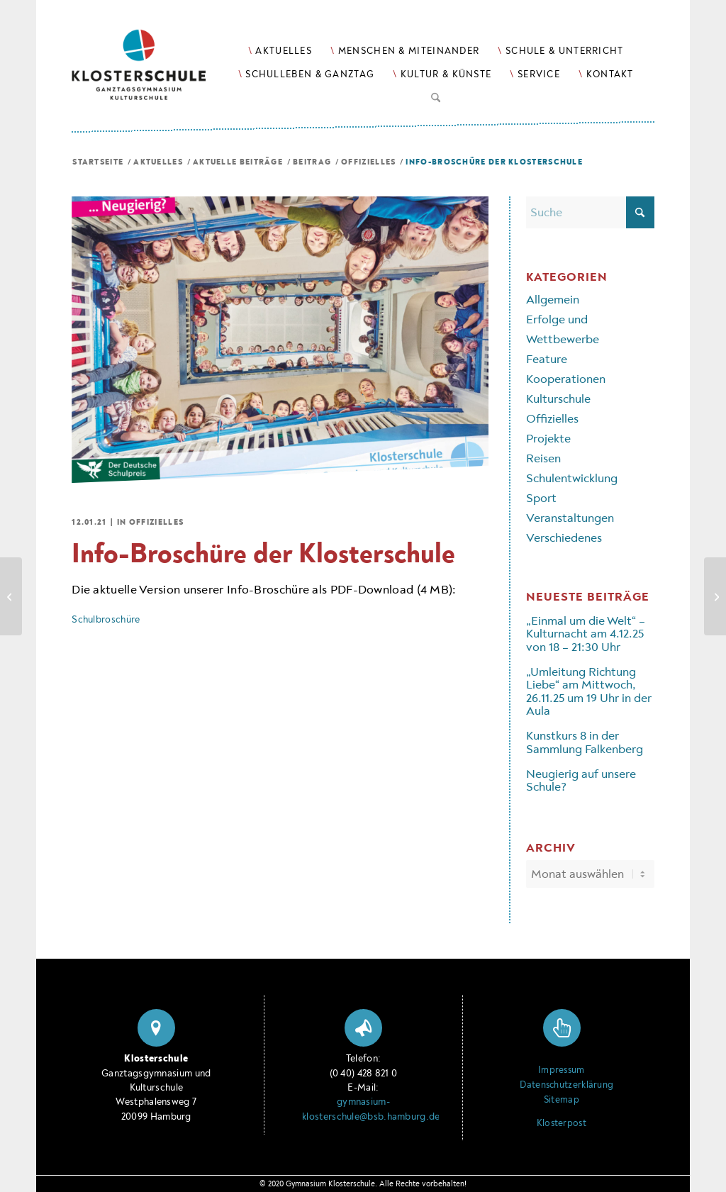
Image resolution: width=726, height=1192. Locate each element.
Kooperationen (565, 379)
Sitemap (561, 1099)
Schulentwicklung (572, 478)
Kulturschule (558, 398)
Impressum (561, 1070)
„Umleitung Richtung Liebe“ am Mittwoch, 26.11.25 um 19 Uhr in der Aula (589, 691)
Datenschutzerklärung (561, 1085)
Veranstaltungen (570, 518)
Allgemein (552, 299)
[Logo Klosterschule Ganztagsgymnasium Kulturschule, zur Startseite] (156, 50)
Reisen (543, 458)
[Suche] (435, 95)
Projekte (548, 438)
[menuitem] (280, 50)
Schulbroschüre (106, 619)
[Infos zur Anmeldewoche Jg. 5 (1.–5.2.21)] (715, 596)
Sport (541, 498)
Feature (546, 359)
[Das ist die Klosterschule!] (11, 596)
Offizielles (156, 522)
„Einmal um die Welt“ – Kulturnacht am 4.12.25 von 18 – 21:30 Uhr (585, 634)
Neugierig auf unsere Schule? (581, 780)
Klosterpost (561, 1123)
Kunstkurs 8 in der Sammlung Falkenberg (584, 742)
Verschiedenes (564, 537)
